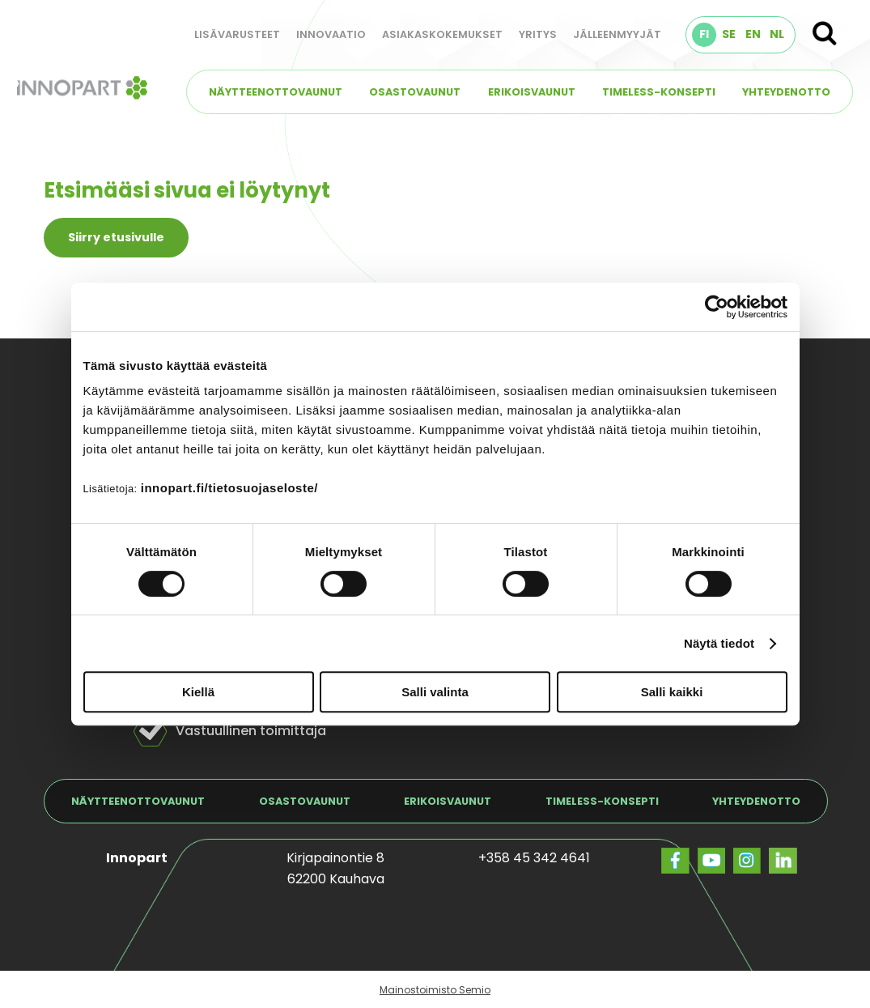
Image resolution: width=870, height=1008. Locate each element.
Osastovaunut (414, 92)
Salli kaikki (672, 692)
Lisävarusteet (237, 34)
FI (704, 34)
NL (777, 34)
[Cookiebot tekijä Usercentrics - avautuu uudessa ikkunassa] (716, 307)
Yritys (538, 34)
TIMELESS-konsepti (658, 92)
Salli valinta (435, 692)
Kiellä (198, 692)
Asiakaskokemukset (442, 34)
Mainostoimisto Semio (435, 990)
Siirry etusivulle (116, 237)
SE (729, 34)
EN (753, 34)
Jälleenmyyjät (617, 34)
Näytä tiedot (719, 643)
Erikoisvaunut (531, 92)
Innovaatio (331, 34)
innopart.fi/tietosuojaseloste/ (229, 488)
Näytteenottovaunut (275, 92)
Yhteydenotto (786, 92)
